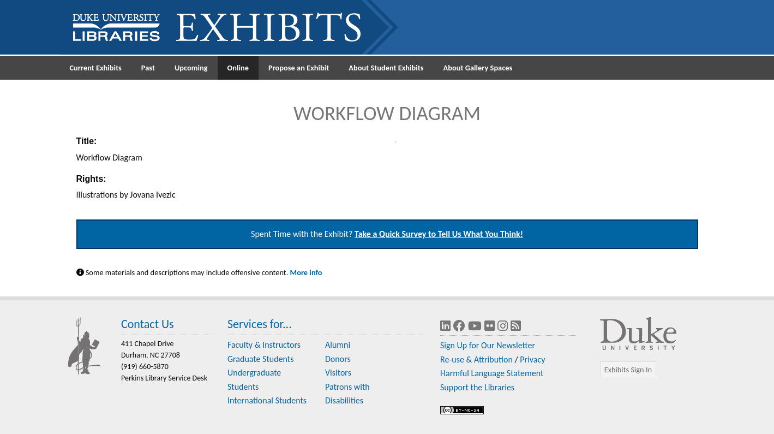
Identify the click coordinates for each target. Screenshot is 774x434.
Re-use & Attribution (476, 359)
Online (238, 68)
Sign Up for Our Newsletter (487, 345)
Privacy (532, 359)
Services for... (259, 324)
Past (148, 68)
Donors (338, 359)
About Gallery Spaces (478, 68)
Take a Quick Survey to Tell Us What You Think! (439, 234)
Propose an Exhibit (298, 68)
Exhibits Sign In (628, 369)
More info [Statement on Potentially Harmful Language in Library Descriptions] (306, 272)
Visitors (338, 372)
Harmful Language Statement (491, 373)
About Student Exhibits (386, 68)
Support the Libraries (477, 387)
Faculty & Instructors (264, 345)
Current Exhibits (96, 68)
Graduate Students (260, 359)
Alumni (337, 345)
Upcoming (191, 68)
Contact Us (147, 324)
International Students (267, 400)
